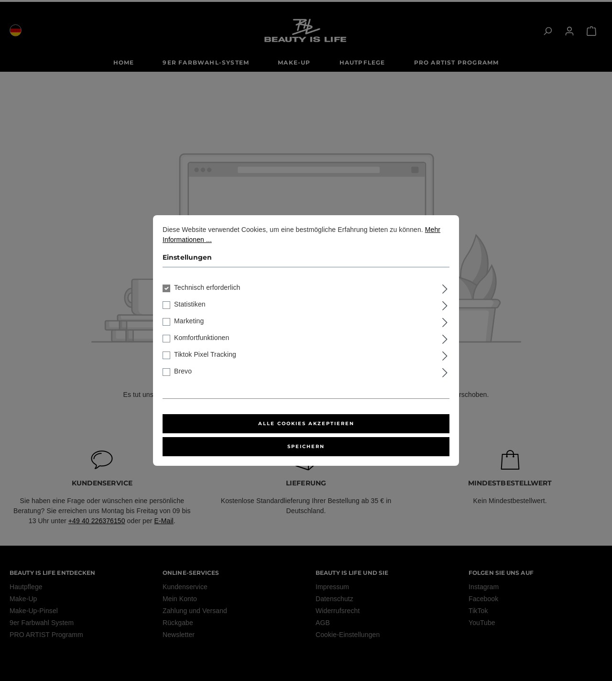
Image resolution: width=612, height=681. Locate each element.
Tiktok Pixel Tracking (205, 354)
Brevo (183, 371)
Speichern (306, 446)
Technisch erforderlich (207, 287)
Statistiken (190, 304)
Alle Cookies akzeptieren (306, 423)
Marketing (189, 321)
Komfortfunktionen (201, 337)
